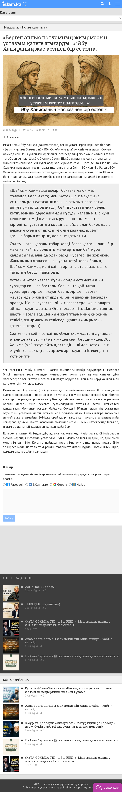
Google (62, 484)
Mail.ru (80, 484)
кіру (76, 474)
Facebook (16, 484)
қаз (25, 2)
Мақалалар (11, 27)
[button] (107, 787)
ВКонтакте (40, 484)
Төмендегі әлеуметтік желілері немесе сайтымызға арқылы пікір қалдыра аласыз (56, 476)
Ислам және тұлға (34, 27)
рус (25, 5)
